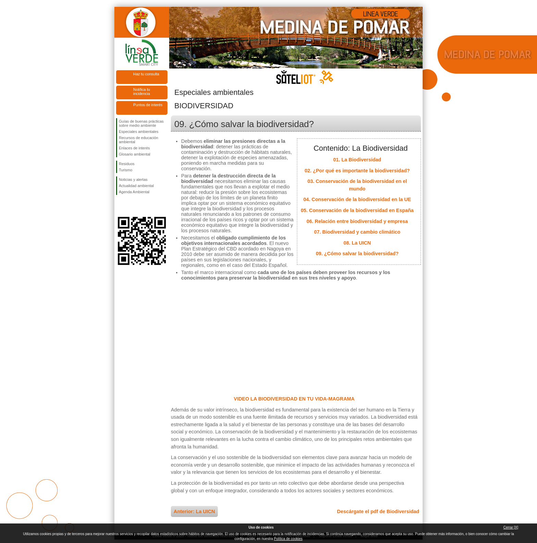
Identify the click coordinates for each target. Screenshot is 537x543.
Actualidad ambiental (136, 186)
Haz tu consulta (146, 74)
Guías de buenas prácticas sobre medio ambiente (141, 123)
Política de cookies (288, 539)
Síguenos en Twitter (131, 206)
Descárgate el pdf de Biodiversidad (378, 511)
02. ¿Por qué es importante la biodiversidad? (357, 170)
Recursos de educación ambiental (138, 140)
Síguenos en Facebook (120, 206)
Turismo (125, 170)
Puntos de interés (148, 105)
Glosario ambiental (134, 154)
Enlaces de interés (134, 148)
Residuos (127, 164)
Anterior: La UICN (194, 511)
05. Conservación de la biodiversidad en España (357, 210)
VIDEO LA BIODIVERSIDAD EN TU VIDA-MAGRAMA (294, 399)
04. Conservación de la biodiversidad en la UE (357, 199)
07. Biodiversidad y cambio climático (357, 232)
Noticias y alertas (133, 179)
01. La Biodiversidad (357, 159)
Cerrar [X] (510, 527)
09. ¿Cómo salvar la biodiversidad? (357, 253)
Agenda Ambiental (134, 192)
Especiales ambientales (139, 131)
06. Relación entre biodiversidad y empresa (357, 221)
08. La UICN (357, 243)
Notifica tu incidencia (141, 91)
